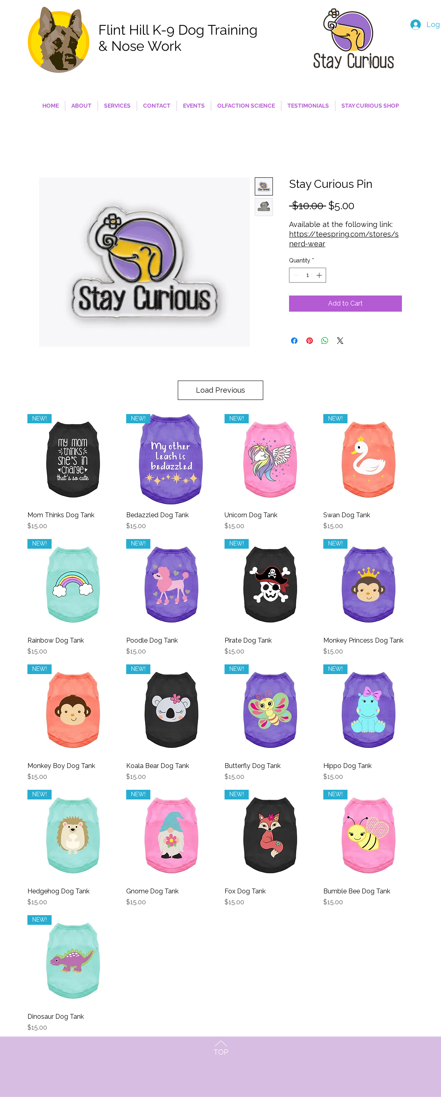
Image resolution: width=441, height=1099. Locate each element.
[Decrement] (295, 275)
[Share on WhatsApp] (325, 341)
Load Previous (220, 390)
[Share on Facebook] (294, 341)
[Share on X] (340, 341)
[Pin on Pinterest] (309, 341)
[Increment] (320, 275)
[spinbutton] (307, 275)
